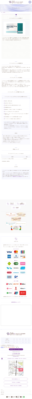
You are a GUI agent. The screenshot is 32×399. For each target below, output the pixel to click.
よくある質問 (2, 387)
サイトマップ (2, 390)
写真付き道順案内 (16, 366)
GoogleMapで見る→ (16, 343)
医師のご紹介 (2, 379)
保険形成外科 (2, 382)
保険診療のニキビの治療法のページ (18, 176)
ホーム (2, 376)
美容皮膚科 (2, 384)
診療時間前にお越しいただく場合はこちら (16, 336)
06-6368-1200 (16, 340)
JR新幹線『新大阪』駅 (16, 372)
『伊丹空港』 (16, 369)
